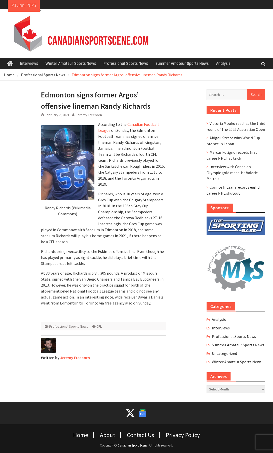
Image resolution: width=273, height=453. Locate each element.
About (107, 435)
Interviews (29, 63)
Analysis (223, 63)
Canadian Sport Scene (132, 445)
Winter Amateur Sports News (70, 63)
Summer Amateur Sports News (182, 63)
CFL (99, 326)
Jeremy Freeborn (89, 115)
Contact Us (140, 435)
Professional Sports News (125, 63)
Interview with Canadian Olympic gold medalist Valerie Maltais (232, 172)
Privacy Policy (183, 435)
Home (80, 435)
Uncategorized (224, 353)
